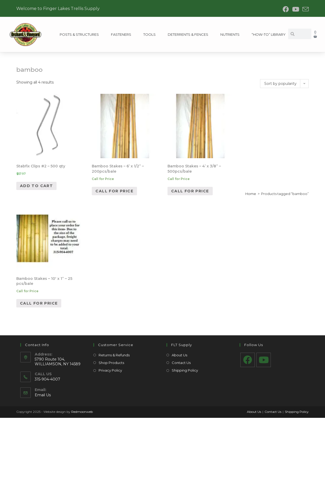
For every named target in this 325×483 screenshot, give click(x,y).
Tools (149, 34)
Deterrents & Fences (188, 34)
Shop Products (111, 363)
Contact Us (181, 363)
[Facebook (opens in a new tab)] (286, 9)
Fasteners (121, 34)
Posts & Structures (79, 34)
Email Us (43, 395)
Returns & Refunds (114, 355)
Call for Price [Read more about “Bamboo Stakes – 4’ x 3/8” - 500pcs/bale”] (190, 191)
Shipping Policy (185, 370)
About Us (179, 355)
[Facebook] (247, 360)
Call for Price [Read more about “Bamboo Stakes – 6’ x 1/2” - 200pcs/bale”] (114, 191)
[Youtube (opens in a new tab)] (296, 9)
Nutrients (229, 34)
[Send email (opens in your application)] (305, 9)
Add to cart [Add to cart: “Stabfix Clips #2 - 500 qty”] (36, 185)
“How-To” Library (268, 34)
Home (250, 194)
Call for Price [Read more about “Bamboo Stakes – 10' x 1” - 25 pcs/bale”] (39, 303)
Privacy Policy (110, 370)
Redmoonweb (82, 412)
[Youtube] (263, 360)
